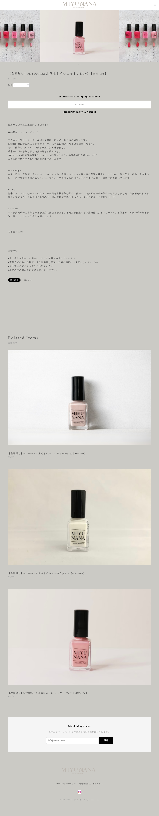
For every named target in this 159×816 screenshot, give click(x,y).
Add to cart (79, 104)
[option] (79, 36)
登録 (106, 740)
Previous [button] (5, 36)
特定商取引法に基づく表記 (91, 784)
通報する (28, 280)
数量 (10, 85)
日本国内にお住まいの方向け (79, 112)
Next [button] (154, 36)
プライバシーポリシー (66, 784)
